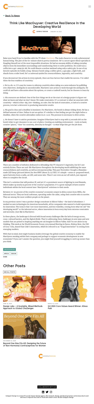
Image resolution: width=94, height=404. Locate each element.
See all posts (9, 272)
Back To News (11, 15)
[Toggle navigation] (90, 6)
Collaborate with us (47, 387)
